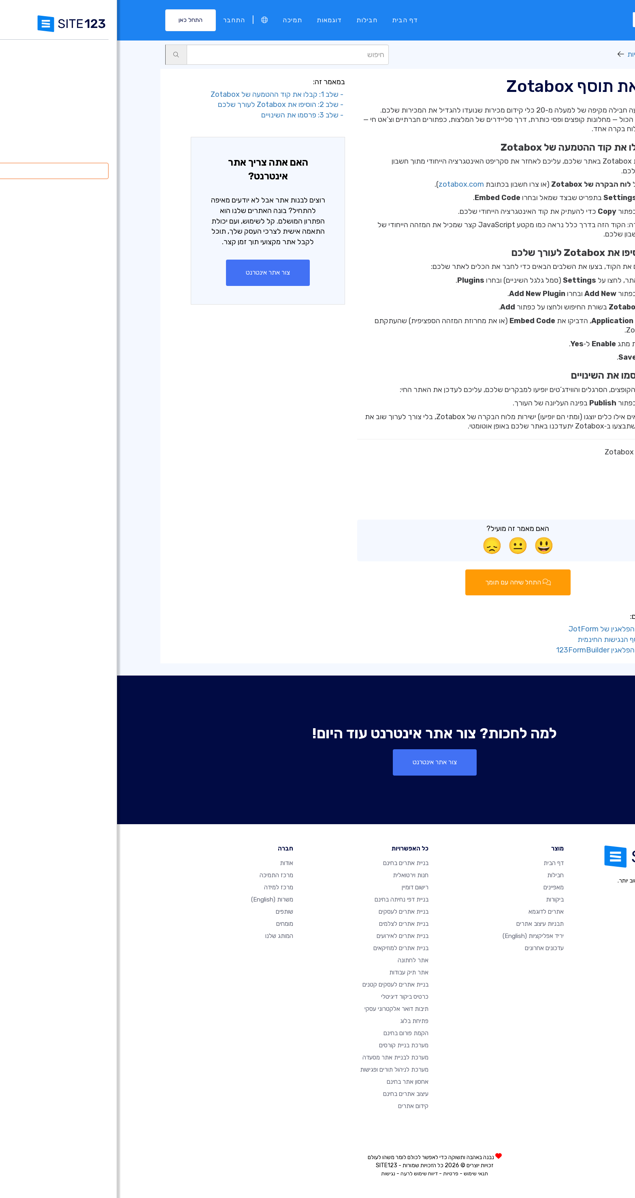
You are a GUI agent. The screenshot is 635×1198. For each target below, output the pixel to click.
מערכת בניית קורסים (286, 1045)
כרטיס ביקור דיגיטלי (287, 996)
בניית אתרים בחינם (288, 863)
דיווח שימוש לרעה (302, 1173)
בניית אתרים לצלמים (286, 923)
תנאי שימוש (359, 1173)
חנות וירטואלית (293, 875)
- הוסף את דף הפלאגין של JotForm (506, 629)
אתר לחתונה (296, 960)
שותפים (167, 911)
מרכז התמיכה (159, 875)
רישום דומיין (298, 887)
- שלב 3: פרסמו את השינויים (186, 115)
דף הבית (288, 20)
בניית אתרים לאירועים (285, 936)
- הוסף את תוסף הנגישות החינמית (510, 639)
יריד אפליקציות (532, 54)
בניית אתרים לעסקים (286, 911)
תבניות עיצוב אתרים (423, 923)
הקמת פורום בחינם (288, 1033)
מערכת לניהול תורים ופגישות (277, 1069)
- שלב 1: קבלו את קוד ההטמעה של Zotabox (161, 94)
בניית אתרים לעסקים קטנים (278, 984)
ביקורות (438, 899)
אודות (169, 863)
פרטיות (333, 1173)
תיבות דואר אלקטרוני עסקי (279, 1009)
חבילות (249, 20)
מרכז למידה (161, 887)
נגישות (271, 1173)
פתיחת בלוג (297, 1021)
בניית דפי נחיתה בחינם (284, 899)
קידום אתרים (296, 1106)
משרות (155, 899)
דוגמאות (212, 20)
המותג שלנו (162, 936)
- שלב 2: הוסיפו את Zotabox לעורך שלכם (164, 104)
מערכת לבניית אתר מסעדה (278, 1057)
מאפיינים (436, 887)
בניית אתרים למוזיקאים (283, 948)
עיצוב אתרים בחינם (288, 1094)
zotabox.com (344, 184)
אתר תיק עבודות (291, 972)
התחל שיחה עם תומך (401, 582)
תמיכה (175, 20)
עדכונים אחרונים (427, 948)
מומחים (167, 923)
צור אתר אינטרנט (151, 272)
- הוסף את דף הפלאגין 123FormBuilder (500, 650)
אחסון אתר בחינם (290, 1081)
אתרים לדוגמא (429, 911)
